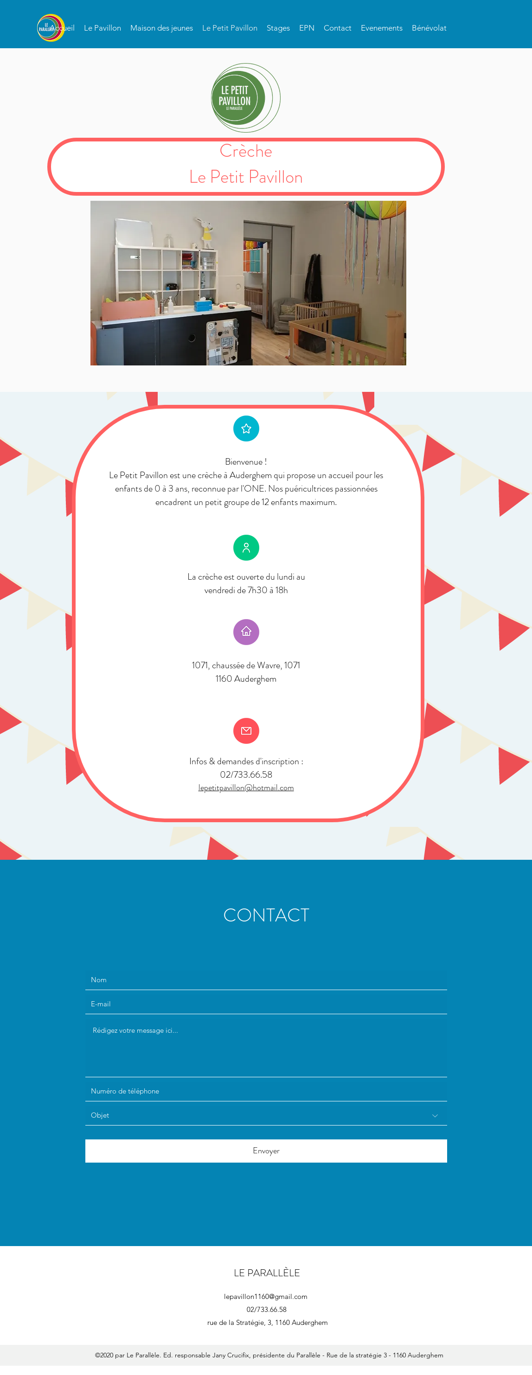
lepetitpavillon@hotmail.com (246, 787)
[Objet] (266, 1116)
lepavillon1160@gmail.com (266, 1296)
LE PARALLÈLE (267, 1273)
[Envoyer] (266, 1151)
